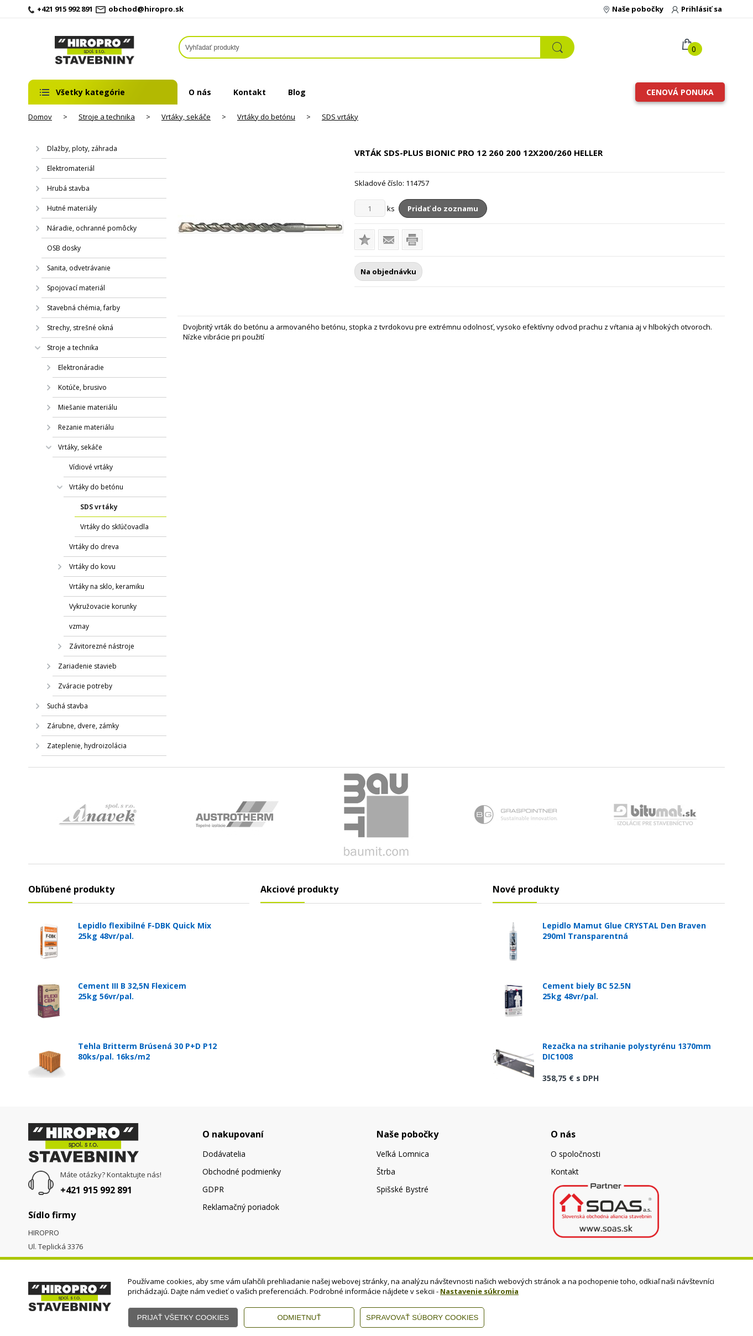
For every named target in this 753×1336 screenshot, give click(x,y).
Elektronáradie (81, 367)
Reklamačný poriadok (240, 1207)
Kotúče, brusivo (82, 387)
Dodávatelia (223, 1154)
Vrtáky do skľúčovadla (114, 526)
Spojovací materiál (76, 288)
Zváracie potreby (85, 686)
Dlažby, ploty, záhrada (82, 148)
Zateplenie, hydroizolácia (87, 745)
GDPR (213, 1189)
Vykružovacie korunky (103, 606)
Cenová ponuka (680, 92)
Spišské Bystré (402, 1189)
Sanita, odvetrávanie (79, 268)
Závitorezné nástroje (101, 646)
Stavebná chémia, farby (83, 307)
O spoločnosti (575, 1154)
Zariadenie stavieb (87, 666)
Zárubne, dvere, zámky (83, 725)
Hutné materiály (72, 208)
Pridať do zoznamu (442, 208)
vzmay (79, 626)
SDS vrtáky (340, 117)
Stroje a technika (107, 117)
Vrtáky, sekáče (186, 117)
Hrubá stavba (68, 188)
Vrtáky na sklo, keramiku (106, 586)
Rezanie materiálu (86, 427)
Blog (297, 92)
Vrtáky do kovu (92, 566)
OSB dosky (64, 248)
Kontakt (249, 92)
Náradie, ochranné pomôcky (92, 228)
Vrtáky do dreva (94, 546)
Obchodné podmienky (241, 1171)
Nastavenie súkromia (479, 1291)
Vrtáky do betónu (266, 117)
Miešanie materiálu (87, 407)
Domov (40, 117)
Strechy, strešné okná (80, 327)
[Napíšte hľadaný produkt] (360, 47)
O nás (200, 92)
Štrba (385, 1171)
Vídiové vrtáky (91, 467)
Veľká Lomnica (402, 1154)
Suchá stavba (67, 706)
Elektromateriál (71, 168)
